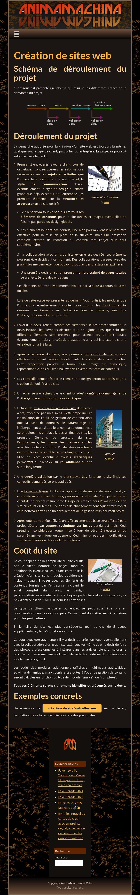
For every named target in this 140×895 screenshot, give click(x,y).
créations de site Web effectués (72, 708)
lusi (106, 202)
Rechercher (61, 857)
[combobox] (69, 863)
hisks (106, 589)
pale (111, 459)
